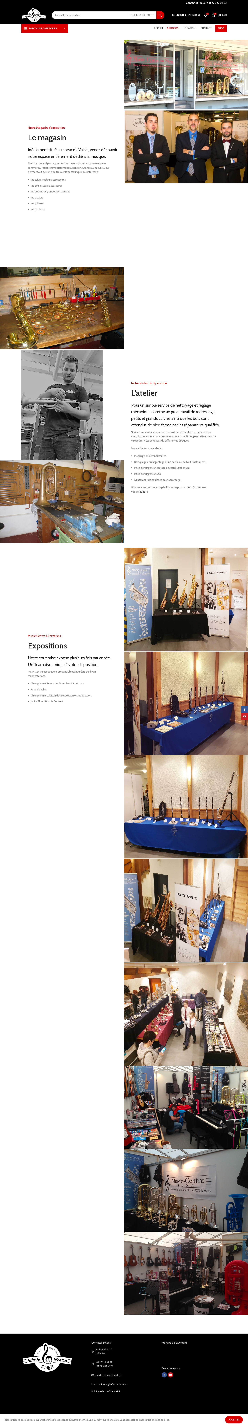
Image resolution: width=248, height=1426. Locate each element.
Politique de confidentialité (105, 1412)
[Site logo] (33, 14)
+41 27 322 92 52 (217, 2)
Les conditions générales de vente (109, 1404)
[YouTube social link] (170, 1395)
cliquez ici (142, 491)
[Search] (108, 15)
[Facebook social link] (164, 1395)
